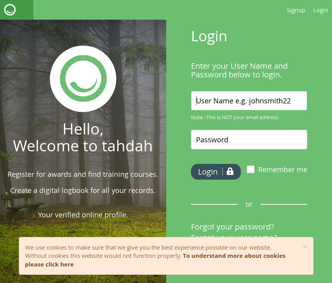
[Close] (305, 247)
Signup (296, 10)
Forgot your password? (232, 226)
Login (320, 10)
